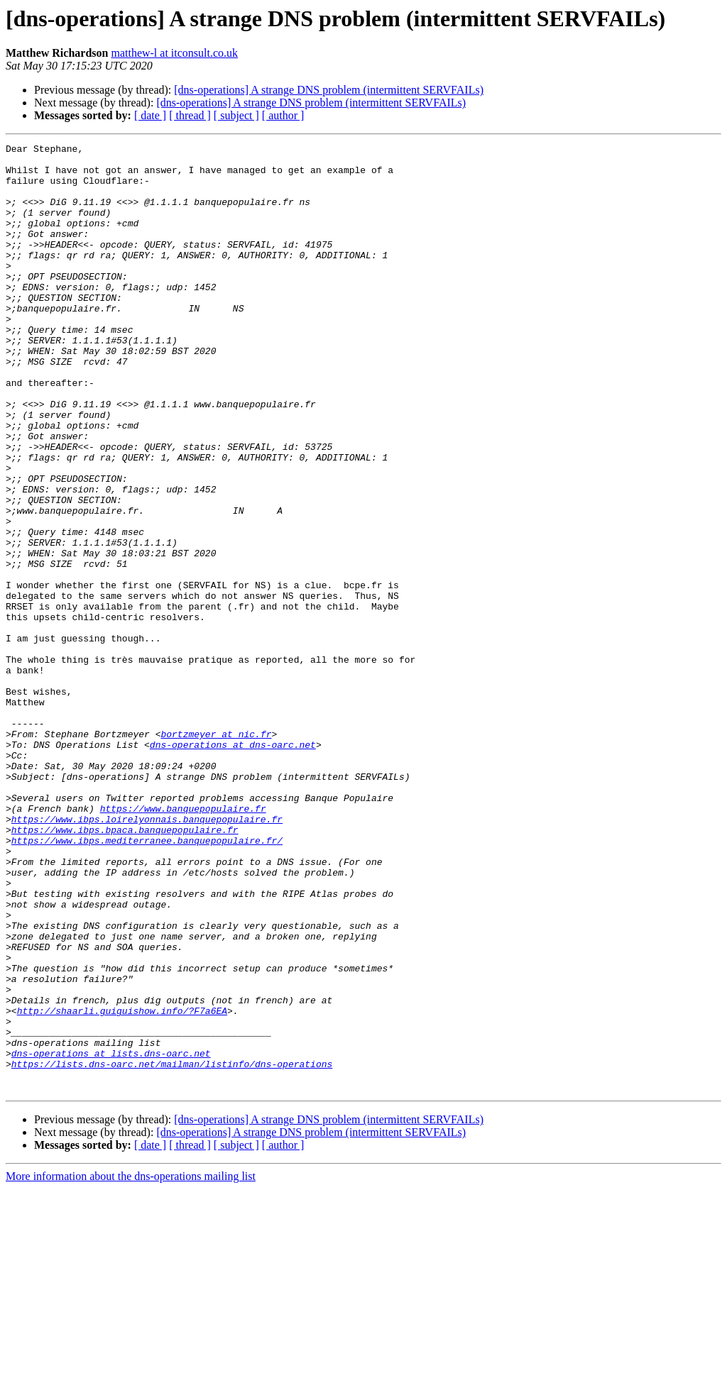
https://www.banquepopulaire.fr (183, 942)
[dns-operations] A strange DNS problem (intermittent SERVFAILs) (328, 90)
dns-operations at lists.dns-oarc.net (111, 1236)
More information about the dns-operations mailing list (131, 1366)
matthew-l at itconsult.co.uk (174, 53)
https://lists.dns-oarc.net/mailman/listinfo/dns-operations (171, 1248)
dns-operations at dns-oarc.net (233, 865)
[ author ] (283, 115)
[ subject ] (236, 115)
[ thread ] (190, 115)
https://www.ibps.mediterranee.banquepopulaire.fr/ (147, 980)
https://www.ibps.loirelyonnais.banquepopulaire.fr (147, 955)
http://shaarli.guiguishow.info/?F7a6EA (122, 1185)
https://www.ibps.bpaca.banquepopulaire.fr (125, 967)
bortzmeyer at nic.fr (215, 853)
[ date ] (150, 115)
